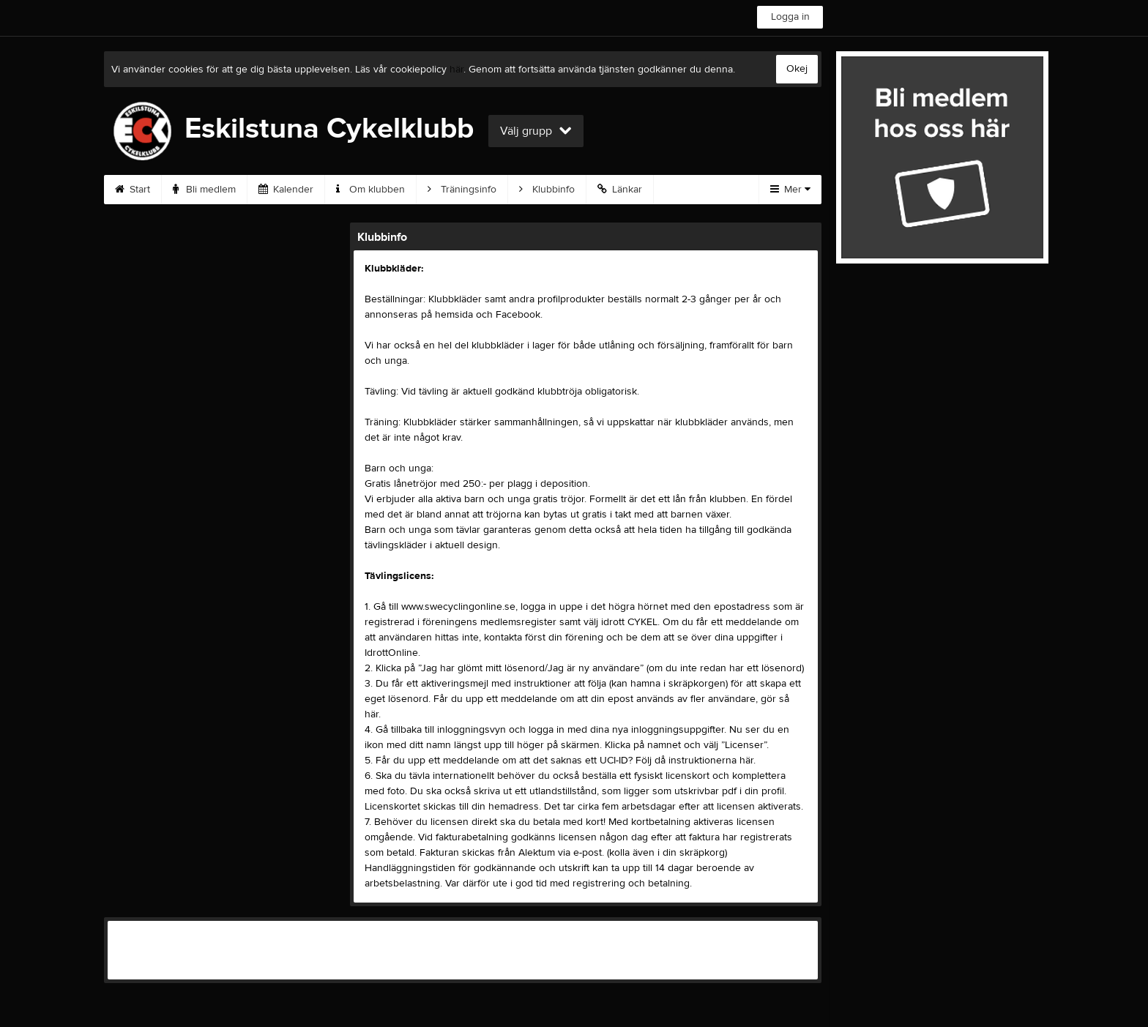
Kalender (285, 189)
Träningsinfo (462, 189)
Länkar (619, 189)
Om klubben (370, 189)
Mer (790, 189)
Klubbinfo (547, 189)
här (456, 69)
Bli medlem (204, 189)
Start (132, 189)
